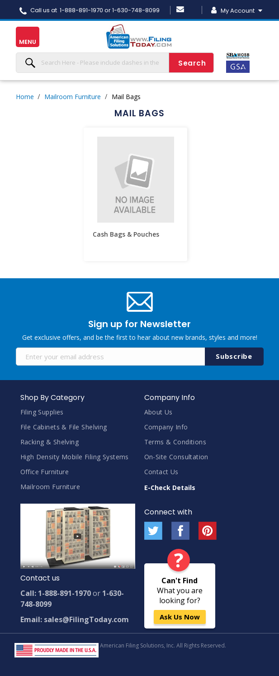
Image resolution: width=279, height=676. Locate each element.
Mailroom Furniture (72, 96)
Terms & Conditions (175, 442)
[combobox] (115, 62)
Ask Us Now (180, 616)
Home (25, 96)
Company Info (166, 427)
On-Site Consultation (176, 456)
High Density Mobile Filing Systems (74, 456)
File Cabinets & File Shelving (63, 427)
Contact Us (161, 471)
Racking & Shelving (49, 442)
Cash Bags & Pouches (126, 234)
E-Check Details (169, 487)
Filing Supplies (42, 412)
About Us (158, 412)
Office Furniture (44, 471)
